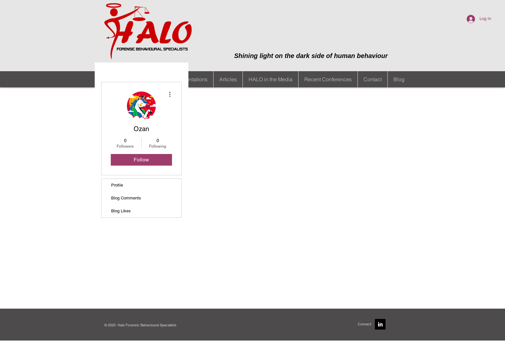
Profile (117, 185)
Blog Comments (126, 198)
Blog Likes (121, 210)
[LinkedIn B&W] (380, 324)
